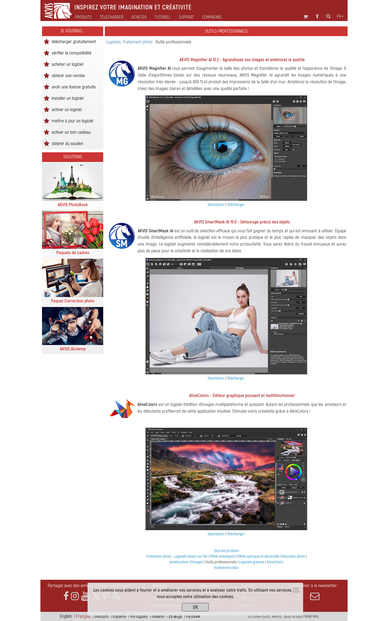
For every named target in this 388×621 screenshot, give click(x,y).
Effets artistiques (222, 556)
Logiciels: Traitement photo (130, 42)
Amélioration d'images (186, 562)
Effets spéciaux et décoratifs (258, 556)
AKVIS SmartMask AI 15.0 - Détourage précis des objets (242, 222)
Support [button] (186, 17)
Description (216, 204)
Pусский (193, 616)
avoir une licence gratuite (74, 86)
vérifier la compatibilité (71, 53)
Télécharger (111, 17)
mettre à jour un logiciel (72, 120)
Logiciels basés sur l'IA (191, 556)
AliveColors (275, 562)
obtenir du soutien (67, 143)
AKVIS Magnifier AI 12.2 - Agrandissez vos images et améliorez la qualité (242, 60)
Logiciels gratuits (252, 562)
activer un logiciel (67, 109)
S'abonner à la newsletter (314, 592)
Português (139, 616)
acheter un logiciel (67, 64)
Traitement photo (159, 556)
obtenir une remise (68, 75)
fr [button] (340, 16)
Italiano (158, 616)
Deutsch (102, 616)
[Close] (296, 590)
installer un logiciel (68, 98)
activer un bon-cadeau (71, 132)
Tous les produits (226, 550)
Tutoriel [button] (163, 17)
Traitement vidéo (226, 567)
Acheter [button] (139, 17)
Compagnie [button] (212, 17)
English (66, 616)
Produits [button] (83, 17)
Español (119, 616)
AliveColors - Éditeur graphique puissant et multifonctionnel (242, 395)
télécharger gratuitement (74, 41)
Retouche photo (294, 556)
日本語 (175, 616)
